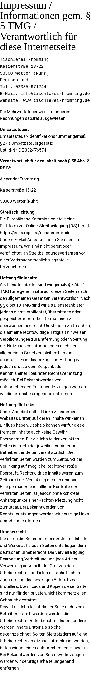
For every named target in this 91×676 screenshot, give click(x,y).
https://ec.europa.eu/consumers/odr (34, 232)
